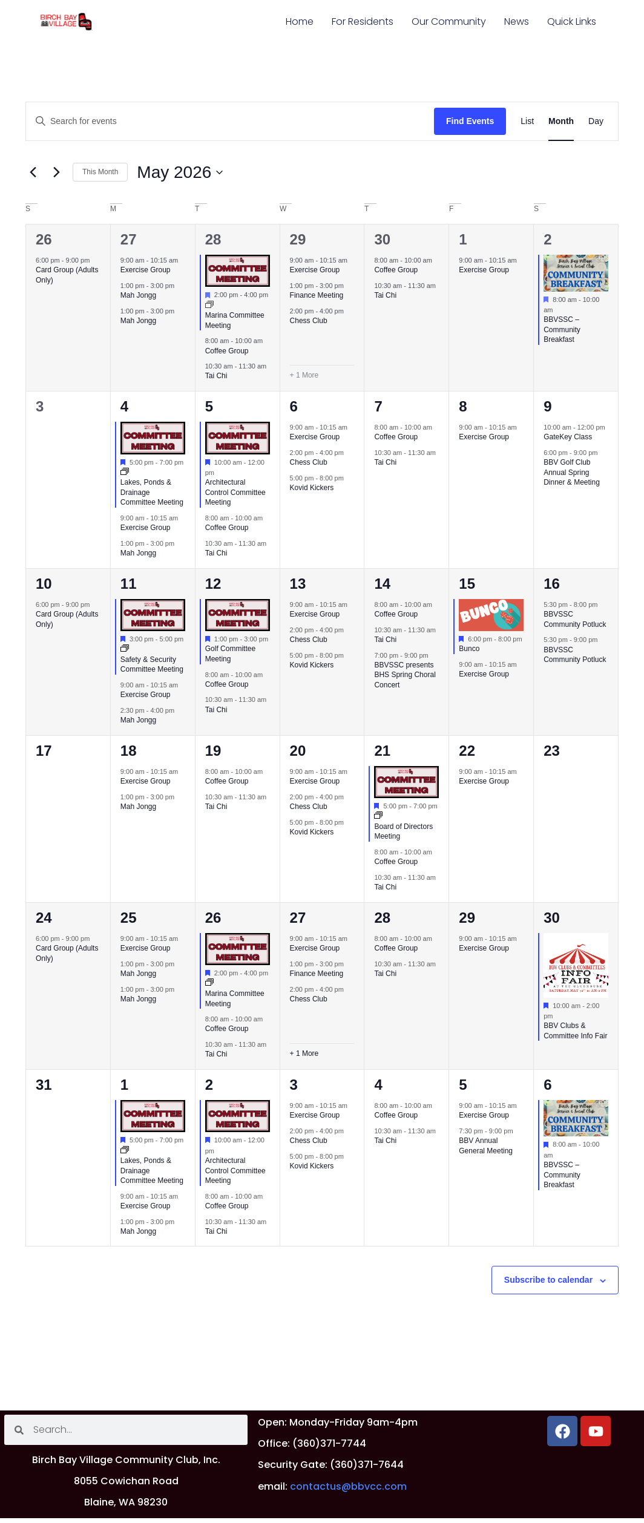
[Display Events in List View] (527, 121)
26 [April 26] (44, 239)
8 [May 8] (463, 406)
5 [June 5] (463, 1084)
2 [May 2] (547, 239)
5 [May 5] (209, 406)
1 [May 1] (463, 239)
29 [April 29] (298, 239)
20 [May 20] (298, 750)
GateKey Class (568, 437)
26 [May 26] (213, 917)
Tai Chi (216, 376)
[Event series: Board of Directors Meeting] (378, 816)
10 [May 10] (44, 583)
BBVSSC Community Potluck (575, 655)
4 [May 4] (124, 406)
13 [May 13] (298, 583)
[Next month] (56, 172)
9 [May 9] (547, 406)
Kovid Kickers (312, 487)
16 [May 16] (552, 583)
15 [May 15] (467, 583)
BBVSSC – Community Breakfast (562, 329)
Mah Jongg (138, 295)
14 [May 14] (382, 583)
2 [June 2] (209, 1084)
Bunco (469, 648)
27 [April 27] (128, 239)
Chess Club (308, 320)
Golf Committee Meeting (230, 653)
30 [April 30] (382, 239)
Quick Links (571, 21)
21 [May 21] (382, 750)
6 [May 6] (294, 406)
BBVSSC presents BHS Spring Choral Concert (404, 675)
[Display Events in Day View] (595, 121)
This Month (100, 172)
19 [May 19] (213, 750)
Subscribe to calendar (548, 1280)
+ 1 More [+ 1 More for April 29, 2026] (304, 375)
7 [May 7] (378, 406)
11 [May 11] (128, 583)
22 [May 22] (467, 750)
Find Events (470, 121)
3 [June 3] (294, 1084)
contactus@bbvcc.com (348, 1486)
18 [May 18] (128, 750)
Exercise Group (145, 270)
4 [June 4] (378, 1084)
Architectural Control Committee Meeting (235, 492)
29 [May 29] (467, 917)
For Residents (362, 21)
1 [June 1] (124, 1084)
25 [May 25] (128, 917)
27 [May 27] (298, 917)
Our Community (449, 21)
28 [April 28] (213, 239)
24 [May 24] (44, 917)
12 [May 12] (213, 583)
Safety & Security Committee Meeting (151, 664)
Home (300, 21)
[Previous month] (32, 172)
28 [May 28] (382, 917)
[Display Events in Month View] (561, 121)
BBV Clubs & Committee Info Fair (575, 1030)
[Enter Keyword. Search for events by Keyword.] (230, 121)
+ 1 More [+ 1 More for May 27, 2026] (304, 1053)
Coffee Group (227, 351)
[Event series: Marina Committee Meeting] (209, 305)
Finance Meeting (317, 295)
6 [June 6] (547, 1084)
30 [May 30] (552, 917)
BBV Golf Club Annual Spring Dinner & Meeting (572, 472)
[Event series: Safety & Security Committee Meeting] (124, 649)
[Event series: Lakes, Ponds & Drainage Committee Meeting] (124, 472)
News (516, 21)
